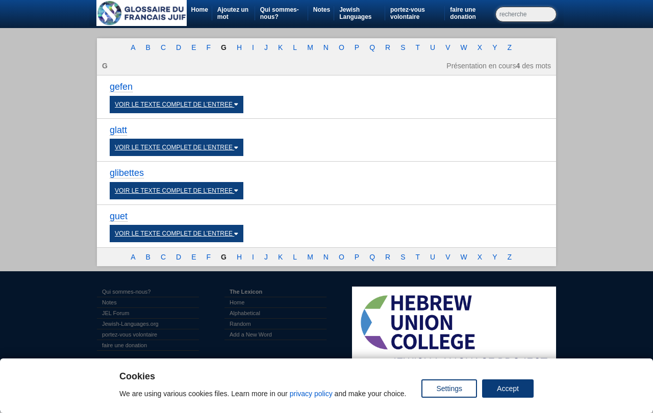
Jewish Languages (362, 13)
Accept (508, 388)
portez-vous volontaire (417, 13)
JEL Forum (115, 313)
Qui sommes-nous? (279, 13)
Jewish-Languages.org (130, 324)
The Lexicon (246, 292)
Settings (449, 388)
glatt (118, 130)
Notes (321, 9)
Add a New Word (251, 334)
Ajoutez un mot (232, 13)
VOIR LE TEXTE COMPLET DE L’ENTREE (176, 104)
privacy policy (311, 394)
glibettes (127, 173)
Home (199, 9)
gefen (121, 87)
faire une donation (472, 13)
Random (240, 324)
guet (119, 216)
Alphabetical (245, 313)
